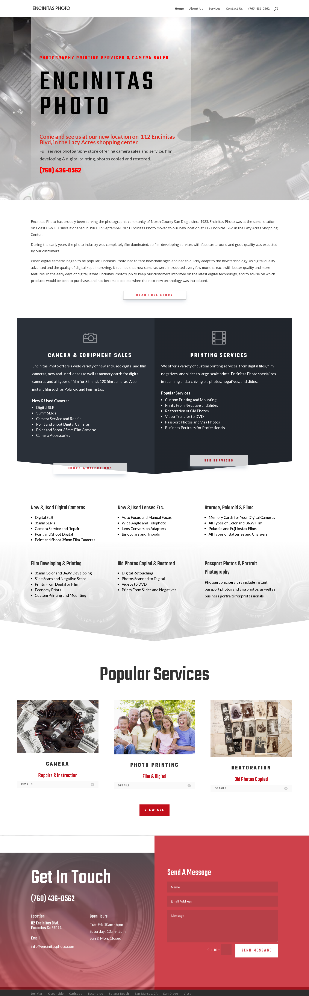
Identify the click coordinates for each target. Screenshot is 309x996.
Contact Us (234, 9)
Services (214, 9)
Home (179, 9)
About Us (196, 9)
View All (154, 810)
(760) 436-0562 (259, 9)
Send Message (256, 960)
